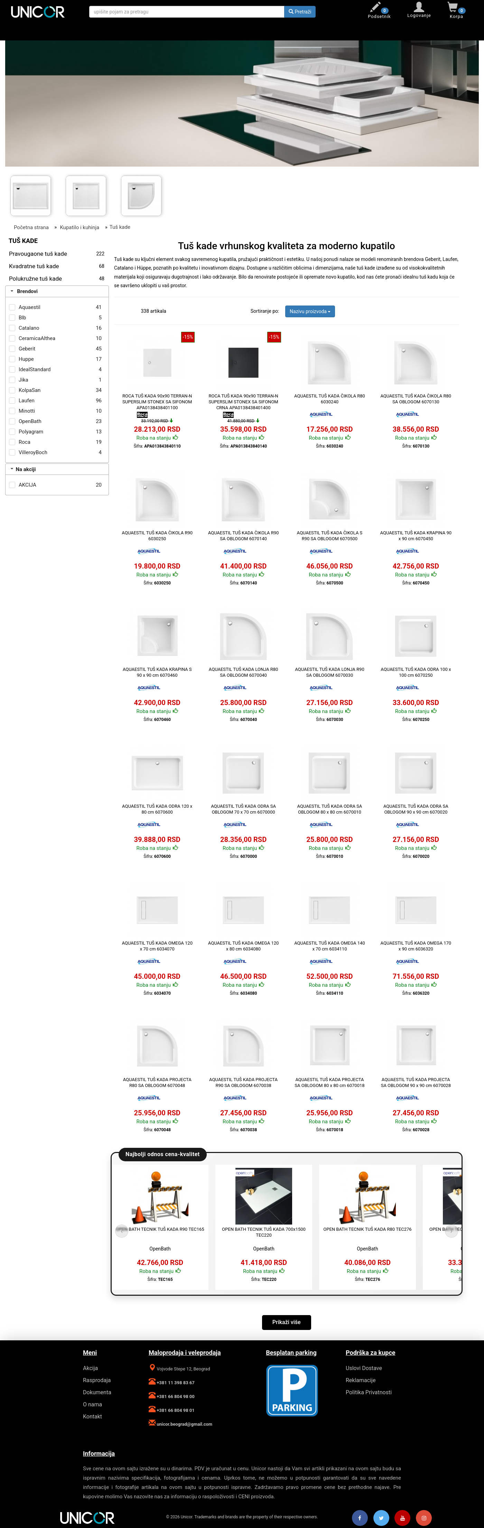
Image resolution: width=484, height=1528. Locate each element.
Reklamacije (360, 1380)
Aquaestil (29, 307)
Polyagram (31, 432)
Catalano (29, 328)
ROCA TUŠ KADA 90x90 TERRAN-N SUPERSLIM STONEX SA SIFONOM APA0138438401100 (157, 401)
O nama (92, 1404)
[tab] (57, 291)
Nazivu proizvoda (310, 311)
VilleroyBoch (33, 452)
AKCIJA (27, 485)
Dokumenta (97, 1392)
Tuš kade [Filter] (23, 240)
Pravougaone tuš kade (56, 254)
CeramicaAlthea (37, 338)
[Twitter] (381, 1518)
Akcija (90, 1368)
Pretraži (300, 12)
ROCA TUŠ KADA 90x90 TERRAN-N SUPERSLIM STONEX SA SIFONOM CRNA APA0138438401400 (243, 401)
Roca (24, 442)
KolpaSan (29, 390)
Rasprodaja (97, 1380)
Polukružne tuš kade (56, 278)
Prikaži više (286, 1322)
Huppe (26, 359)
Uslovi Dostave (364, 1368)
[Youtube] (402, 1518)
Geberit (27, 349)
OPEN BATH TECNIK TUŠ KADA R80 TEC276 (367, 1229)
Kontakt (92, 1416)
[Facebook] (360, 1518)
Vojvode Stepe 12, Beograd (183, 1368)
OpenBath (30, 421)
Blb (22, 318)
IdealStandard (35, 369)
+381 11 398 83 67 (175, 1382)
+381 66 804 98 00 (175, 1396)
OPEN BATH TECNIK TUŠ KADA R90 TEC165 (160, 1229)
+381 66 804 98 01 (175, 1410)
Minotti (27, 411)
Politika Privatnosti (369, 1392)
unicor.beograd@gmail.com (184, 1424)
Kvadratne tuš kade (56, 266)
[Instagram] (424, 1518)
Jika (23, 380)
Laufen (27, 400)
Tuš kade (120, 227)
